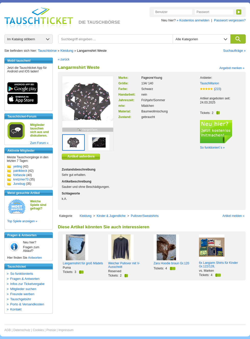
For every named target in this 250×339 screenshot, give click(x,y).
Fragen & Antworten (25, 279)
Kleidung (66, 51)
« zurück (63, 59)
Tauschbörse (47, 51)
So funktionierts (21, 274)
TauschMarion (209, 83)
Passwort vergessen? (230, 20)
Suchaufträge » (234, 51)
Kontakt (15, 309)
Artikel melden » (233, 216)
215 (217, 89)
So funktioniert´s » (212, 147)
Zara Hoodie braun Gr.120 (171, 263)
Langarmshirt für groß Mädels (83, 263)
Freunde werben (22, 294)
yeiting (17, 166)
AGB (7, 330)
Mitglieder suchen (23, 289)
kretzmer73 (21, 179)
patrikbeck (20, 171)
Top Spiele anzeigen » (22, 221)
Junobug (19, 184)
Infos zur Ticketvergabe (27, 284)
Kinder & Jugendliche (111, 216)
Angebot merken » (231, 68)
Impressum (65, 330)
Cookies (38, 330)
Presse (51, 330)
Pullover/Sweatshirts (145, 216)
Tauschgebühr (20, 299)
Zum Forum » (39, 143)
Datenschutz (21, 330)
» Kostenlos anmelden (193, 20)
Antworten (35, 257)
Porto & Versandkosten (27, 304)
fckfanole (19, 175)
